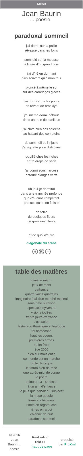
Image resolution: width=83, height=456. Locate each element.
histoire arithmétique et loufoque (41, 326)
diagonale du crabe (41, 243)
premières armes (41, 340)
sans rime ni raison (42, 303)
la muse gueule (41, 395)
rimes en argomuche (41, 405)
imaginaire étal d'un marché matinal (41, 299)
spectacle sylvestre (41, 308)
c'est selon (41, 321)
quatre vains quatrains (41, 294)
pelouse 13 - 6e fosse (41, 382)
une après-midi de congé (41, 372)
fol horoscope (42, 331)
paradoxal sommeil (42, 419)
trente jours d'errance (41, 317)
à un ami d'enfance (41, 386)
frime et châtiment (41, 400)
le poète (41, 377)
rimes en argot (41, 409)
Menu (41, 4)
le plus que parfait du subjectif (41, 391)
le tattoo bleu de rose (41, 368)
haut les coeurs (41, 335)
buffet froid (41, 345)
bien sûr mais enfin (42, 354)
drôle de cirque (41, 363)
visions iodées (41, 312)
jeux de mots (41, 285)
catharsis (41, 289)
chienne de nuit (41, 414)
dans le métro (41, 280)
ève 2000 (41, 349)
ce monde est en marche (41, 358)
